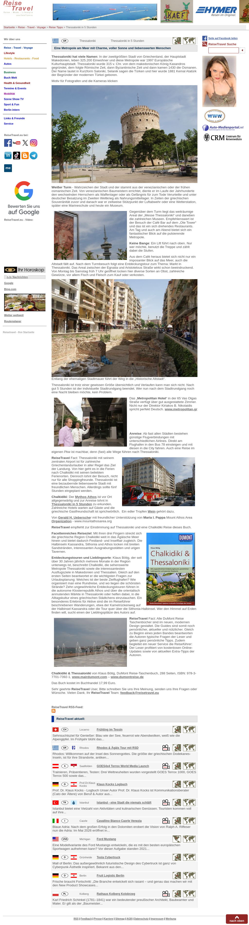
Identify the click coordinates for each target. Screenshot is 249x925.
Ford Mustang (106, 839)
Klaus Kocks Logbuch (112, 784)
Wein (151, 511)
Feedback (86, 918)
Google (8, 283)
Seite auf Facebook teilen (223, 38)
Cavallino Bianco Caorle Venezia (119, 821)
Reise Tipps (56, 27)
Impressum (157, 918)
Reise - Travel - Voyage (32, 27)
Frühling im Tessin (110, 729)
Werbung (171, 918)
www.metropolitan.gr (181, 409)
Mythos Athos (86, 497)
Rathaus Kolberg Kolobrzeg (116, 894)
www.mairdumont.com (89, 677)
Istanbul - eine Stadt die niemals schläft (124, 802)
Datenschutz (141, 918)
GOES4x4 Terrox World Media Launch (123, 766)
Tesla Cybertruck (108, 857)
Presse (98, 918)
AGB (129, 918)
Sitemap (120, 918)
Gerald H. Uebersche (74, 517)
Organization (62, 521)
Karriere (108, 918)
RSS (76, 918)
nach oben (237, 921)
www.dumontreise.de (127, 677)
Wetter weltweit (14, 315)
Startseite (9, 27)
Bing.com (10, 289)
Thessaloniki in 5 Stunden (72, 504)
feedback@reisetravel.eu (139, 693)
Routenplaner (12, 321)
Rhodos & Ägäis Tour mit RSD (118, 748)
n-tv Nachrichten (17, 276)
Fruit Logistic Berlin (110, 875)
